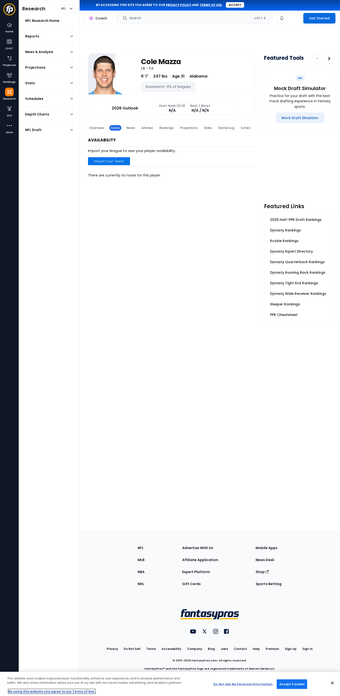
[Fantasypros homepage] (9, 11)
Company (194, 649)
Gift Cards (191, 583)
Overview (96, 128)
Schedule (248, 128)
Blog (211, 649)
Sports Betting (268, 583)
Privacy (112, 649)
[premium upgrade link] (295, 18)
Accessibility (171, 649)
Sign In (307, 649)
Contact (240, 649)
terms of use (211, 5)
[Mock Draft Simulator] (300, 118)
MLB (141, 559)
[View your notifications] (281, 18)
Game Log (226, 128)
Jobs (224, 649)
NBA (141, 571)
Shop (262, 571)
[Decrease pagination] (317, 58)
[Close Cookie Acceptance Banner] (332, 683)
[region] (170, 684)
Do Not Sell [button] (132, 649)
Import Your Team (109, 161)
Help (256, 649)
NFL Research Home (42, 20)
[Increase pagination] (329, 58)
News (130, 128)
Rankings (166, 128)
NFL (141, 547)
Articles (147, 128)
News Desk (265, 559)
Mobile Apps (266, 547)
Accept (235, 5)
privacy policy (178, 5)
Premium (272, 649)
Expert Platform (196, 571)
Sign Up (291, 649)
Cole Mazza (161, 61)
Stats (208, 128)
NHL (141, 583)
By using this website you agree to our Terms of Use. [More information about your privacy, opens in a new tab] (51, 691)
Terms (151, 649)
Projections (189, 128)
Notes (115, 128)
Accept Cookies (292, 684)
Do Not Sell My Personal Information (243, 684)
